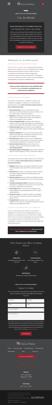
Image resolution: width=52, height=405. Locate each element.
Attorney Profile (17, 348)
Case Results (11, 351)
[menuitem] (10, 402)
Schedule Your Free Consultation (26, 47)
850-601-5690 (26, 386)
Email (28, 304)
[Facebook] (26, 365)
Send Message (26, 333)
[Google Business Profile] (18, 365)
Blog (23, 351)
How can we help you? (13, 313)
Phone (9, 304)
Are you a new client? (13, 309)
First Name (11, 300)
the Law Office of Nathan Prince (18, 67)
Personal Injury (39, 348)
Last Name (29, 300)
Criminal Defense (28, 348)
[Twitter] (34, 365)
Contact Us (35, 351)
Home (9, 348)
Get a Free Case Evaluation (26, 356)
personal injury (12, 77)
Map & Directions (26, 379)
